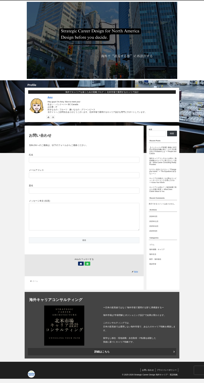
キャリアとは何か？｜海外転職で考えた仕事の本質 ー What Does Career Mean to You (163, 189)
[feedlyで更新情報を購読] (53, 117)
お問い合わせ (148, 374)
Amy (50, 97)
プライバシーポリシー (167, 374)
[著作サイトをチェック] (48, 117)
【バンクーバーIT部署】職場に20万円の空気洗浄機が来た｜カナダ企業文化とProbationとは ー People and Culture (163, 150)
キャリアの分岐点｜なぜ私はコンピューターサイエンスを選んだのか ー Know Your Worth (163, 180)
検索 (150, 129)
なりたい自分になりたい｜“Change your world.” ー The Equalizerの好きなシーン (162, 171)
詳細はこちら (102, 356)
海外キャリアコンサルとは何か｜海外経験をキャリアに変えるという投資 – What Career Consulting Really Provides (163, 161)
